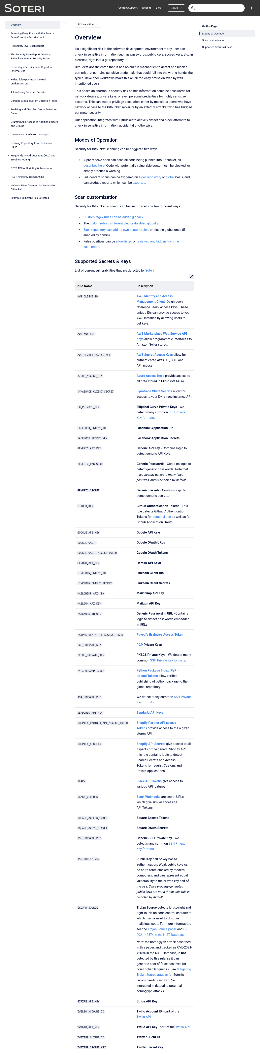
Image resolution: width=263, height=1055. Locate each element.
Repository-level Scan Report (27, 45)
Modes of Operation (213, 33)
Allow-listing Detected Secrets (28, 92)
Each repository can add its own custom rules (115, 230)
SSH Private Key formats (167, 660)
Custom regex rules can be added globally (113, 217)
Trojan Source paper (162, 929)
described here (93, 165)
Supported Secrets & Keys (217, 47)
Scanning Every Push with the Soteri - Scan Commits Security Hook (32, 35)
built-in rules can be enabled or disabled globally (124, 223)
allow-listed (124, 241)
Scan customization (213, 40)
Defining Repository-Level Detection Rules (31, 145)
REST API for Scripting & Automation (32, 168)
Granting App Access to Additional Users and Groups (34, 123)
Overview (16, 24)
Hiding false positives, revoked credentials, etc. (28, 81)
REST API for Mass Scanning (27, 176)
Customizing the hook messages (30, 134)
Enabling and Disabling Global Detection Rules (34, 111)
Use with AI (88, 24)
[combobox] (216, 8)
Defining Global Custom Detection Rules (34, 100)
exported (139, 183)
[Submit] (193, 8)
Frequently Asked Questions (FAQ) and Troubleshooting (33, 157)
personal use (162, 517)
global (170, 177)
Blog (158, 7)
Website (147, 7)
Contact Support (127, 7)
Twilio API (143, 1017)
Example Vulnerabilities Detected (30, 197)
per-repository (151, 177)
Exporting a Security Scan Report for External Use (32, 69)
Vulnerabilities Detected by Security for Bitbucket (33, 187)
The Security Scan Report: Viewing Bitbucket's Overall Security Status (31, 56)
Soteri (149, 270)
